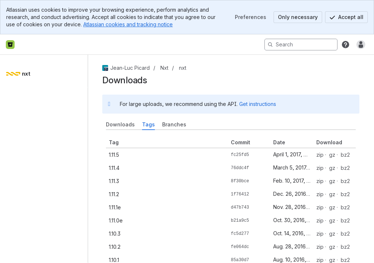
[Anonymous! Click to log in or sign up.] (360, 44)
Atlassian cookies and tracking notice (128, 24)
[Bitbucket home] (10, 44)
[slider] (91, 159)
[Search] (300, 44)
